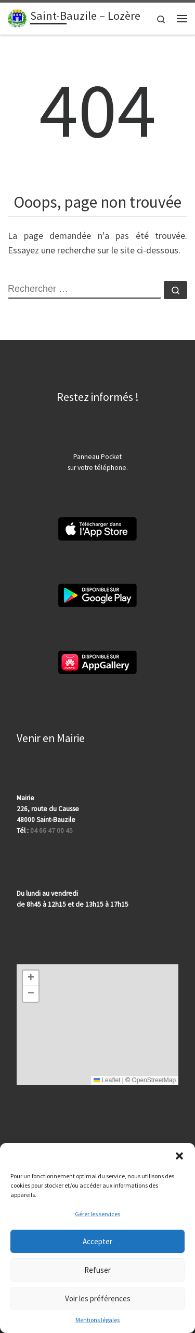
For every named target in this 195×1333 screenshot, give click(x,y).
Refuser (97, 1270)
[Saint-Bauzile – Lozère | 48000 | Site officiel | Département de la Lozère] (17, 17)
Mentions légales (97, 1320)
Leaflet (107, 1080)
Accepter (97, 1241)
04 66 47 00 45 (51, 830)
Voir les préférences (98, 1298)
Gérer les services (97, 1214)
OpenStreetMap (154, 1080)
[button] (179, 1156)
